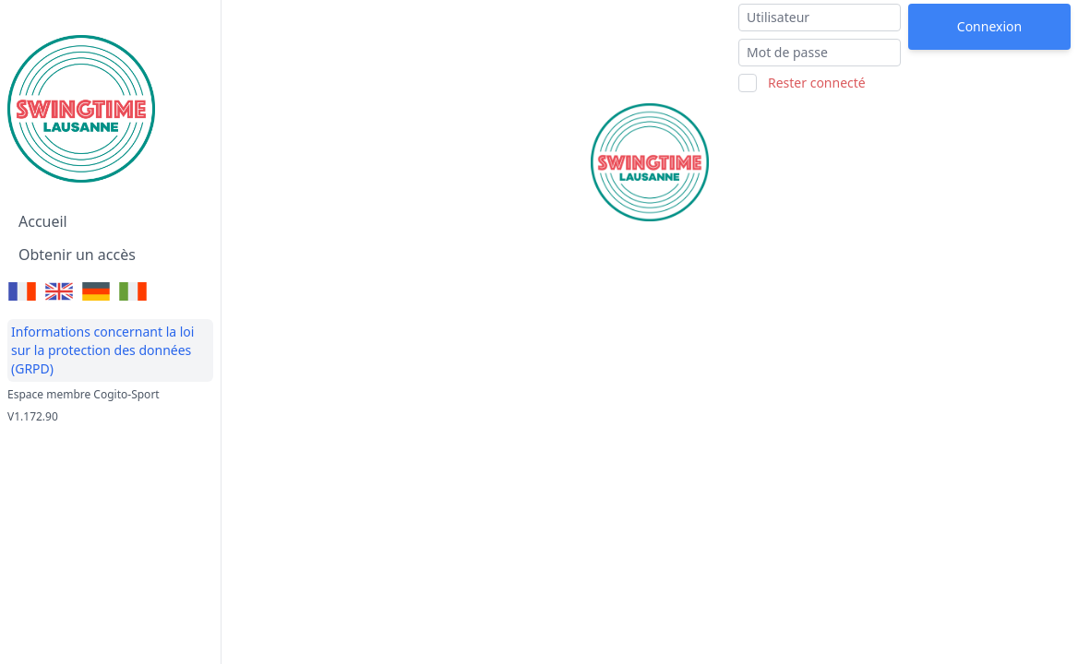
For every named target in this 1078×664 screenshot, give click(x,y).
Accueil (42, 221)
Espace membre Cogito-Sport (83, 394)
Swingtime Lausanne (319, 19)
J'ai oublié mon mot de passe (982, 64)
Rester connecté (817, 82)
